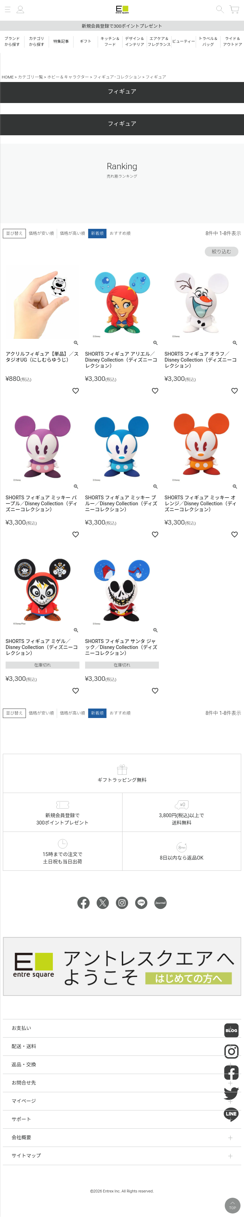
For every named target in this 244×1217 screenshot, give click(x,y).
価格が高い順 (72, 233)
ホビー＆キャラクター (68, 77)
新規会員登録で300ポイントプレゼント (122, 26)
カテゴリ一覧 (30, 77)
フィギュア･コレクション (117, 77)
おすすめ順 (120, 233)
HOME (8, 77)
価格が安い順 (41, 233)
